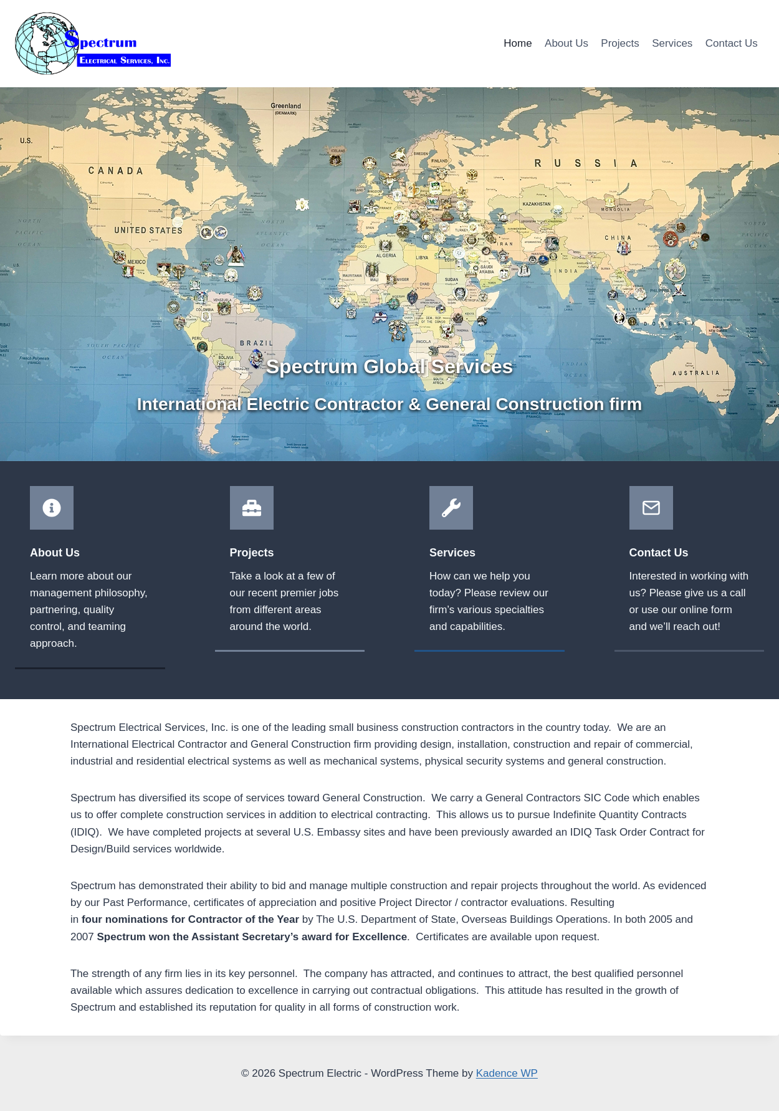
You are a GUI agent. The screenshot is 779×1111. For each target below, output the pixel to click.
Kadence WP (507, 1073)
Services (672, 43)
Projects (620, 43)
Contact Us (731, 43)
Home (518, 43)
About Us (566, 43)
